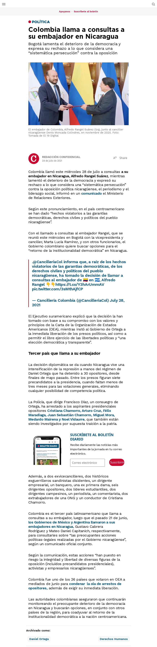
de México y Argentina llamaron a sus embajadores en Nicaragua (71, 524)
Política (41, 22)
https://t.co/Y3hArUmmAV (79, 284)
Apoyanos (64, 11)
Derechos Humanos (114, 639)
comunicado (91, 193)
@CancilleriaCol (47, 262)
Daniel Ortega (39, 639)
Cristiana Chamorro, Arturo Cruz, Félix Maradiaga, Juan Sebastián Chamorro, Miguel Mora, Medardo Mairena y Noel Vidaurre (71, 414)
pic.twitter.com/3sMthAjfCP (57, 289)
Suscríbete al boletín (86, 11)
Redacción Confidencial (61, 157)
